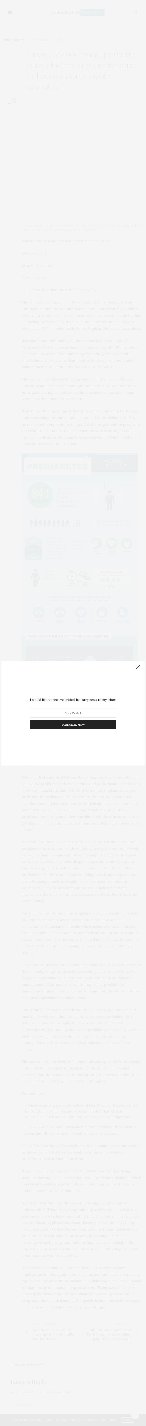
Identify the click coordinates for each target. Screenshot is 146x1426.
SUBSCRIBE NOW (73, 724)
